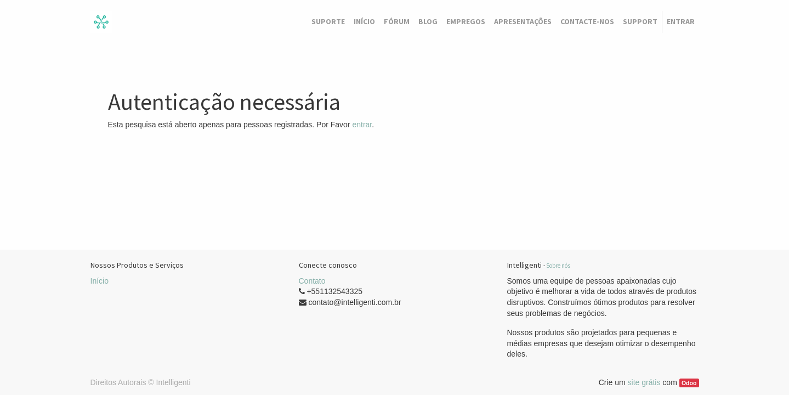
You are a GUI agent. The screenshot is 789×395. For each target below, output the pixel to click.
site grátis (644, 382)
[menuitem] (328, 22)
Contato (312, 280)
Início (99, 280)
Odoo (689, 383)
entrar (362, 124)
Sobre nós (558, 265)
